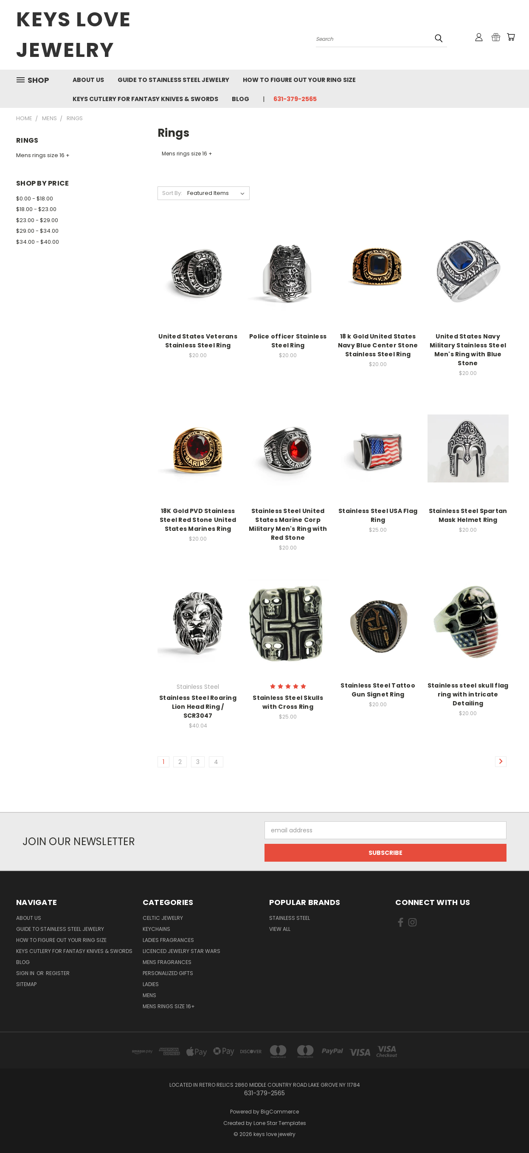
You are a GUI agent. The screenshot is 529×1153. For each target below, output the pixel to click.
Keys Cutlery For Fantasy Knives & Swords (145, 99)
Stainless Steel (289, 918)
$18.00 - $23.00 (36, 209)
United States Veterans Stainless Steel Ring (197, 341)
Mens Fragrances (167, 962)
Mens (149, 995)
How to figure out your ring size (299, 80)
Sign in (26, 973)
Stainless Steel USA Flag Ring (377, 515)
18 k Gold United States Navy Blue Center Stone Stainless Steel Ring (378, 345)
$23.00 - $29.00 (37, 220)
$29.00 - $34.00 (37, 231)
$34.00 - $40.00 (37, 242)
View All (279, 929)
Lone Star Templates (279, 1123)
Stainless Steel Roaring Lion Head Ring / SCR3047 (197, 706)
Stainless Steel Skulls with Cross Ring (288, 702)
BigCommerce (280, 1111)
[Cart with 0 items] (510, 37)
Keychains (156, 929)
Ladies (151, 984)
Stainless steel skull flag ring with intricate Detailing (468, 694)
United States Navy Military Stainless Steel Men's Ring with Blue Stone (468, 349)
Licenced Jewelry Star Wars (181, 951)
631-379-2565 (295, 99)
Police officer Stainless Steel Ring (287, 341)
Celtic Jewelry (163, 918)
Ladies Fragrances (168, 940)
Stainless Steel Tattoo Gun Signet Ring (377, 690)
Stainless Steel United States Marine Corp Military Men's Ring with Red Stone (288, 524)
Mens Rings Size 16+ (169, 1006)
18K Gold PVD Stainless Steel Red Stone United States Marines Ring (198, 520)
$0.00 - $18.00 (34, 199)
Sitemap (26, 984)
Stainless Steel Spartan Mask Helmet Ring (468, 515)
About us (88, 80)
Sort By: (172, 193)
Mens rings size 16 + (43, 155)
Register (58, 973)
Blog (240, 99)
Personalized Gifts (168, 973)
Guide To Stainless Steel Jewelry (173, 80)
